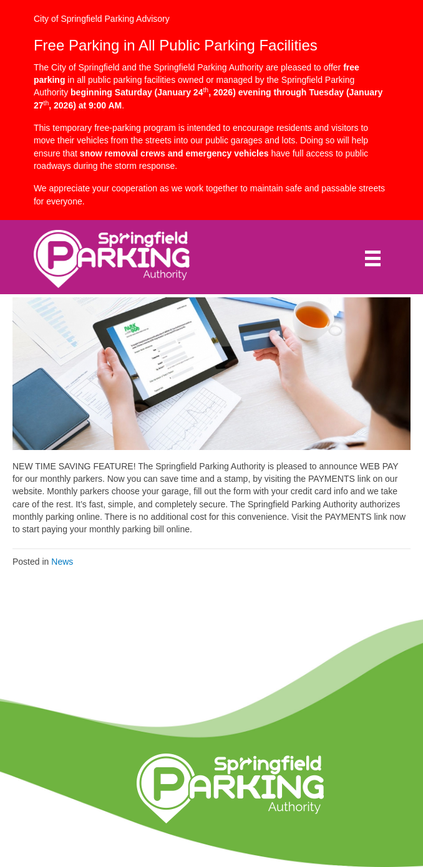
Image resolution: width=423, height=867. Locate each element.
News (62, 562)
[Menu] (372, 258)
